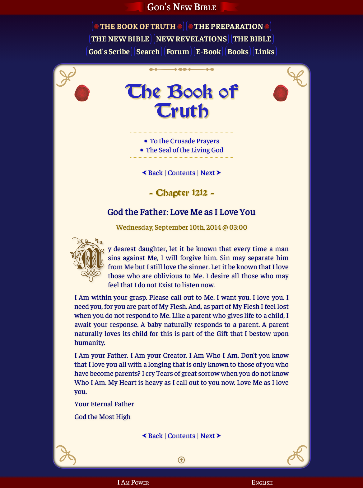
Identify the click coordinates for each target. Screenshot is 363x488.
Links (264, 51)
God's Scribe (109, 51)
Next (210, 172)
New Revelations (191, 38)
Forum (177, 51)
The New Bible (120, 38)
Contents (181, 172)
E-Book (208, 51)
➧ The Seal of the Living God (182, 149)
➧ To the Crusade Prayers (182, 140)
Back (152, 172)
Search (148, 51)
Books (238, 51)
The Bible (252, 38)
